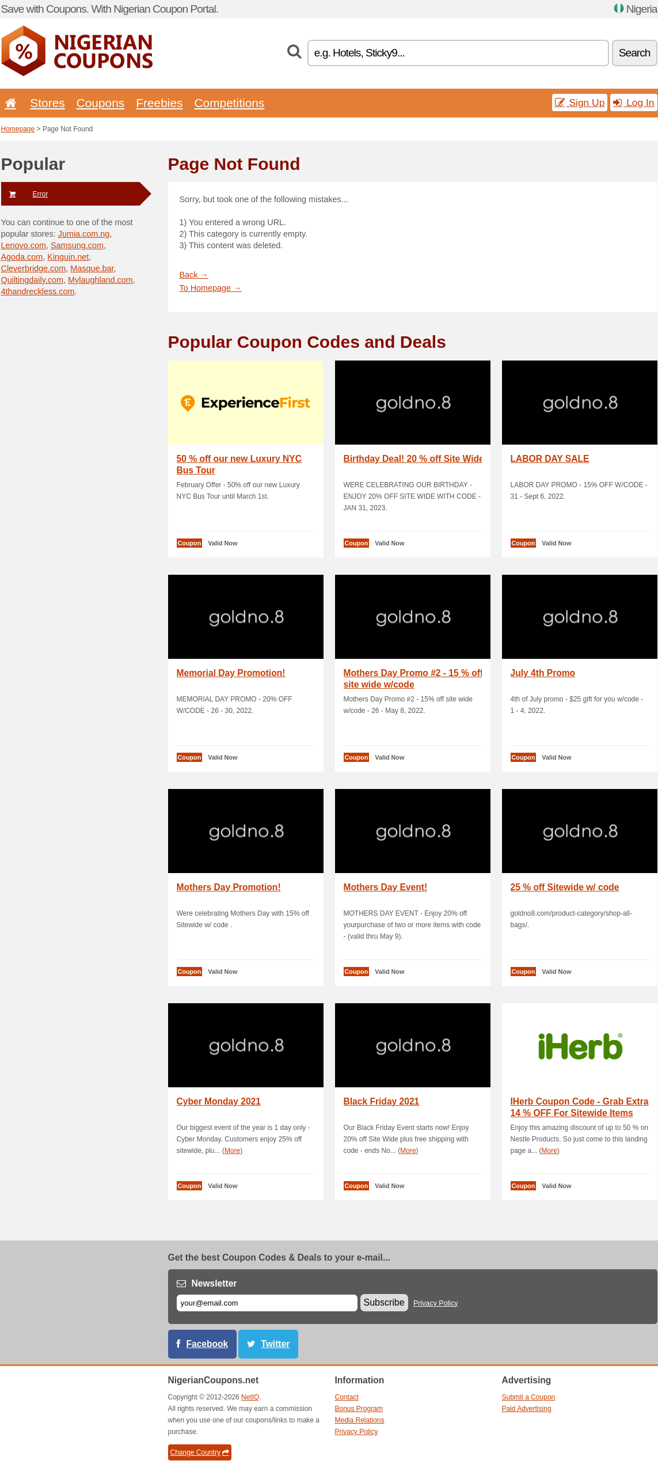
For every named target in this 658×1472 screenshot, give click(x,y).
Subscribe (384, 1302)
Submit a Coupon (529, 1397)
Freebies (159, 102)
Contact (347, 1397)
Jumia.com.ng (84, 233)
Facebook (208, 1344)
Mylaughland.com (100, 279)
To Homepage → (211, 288)
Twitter (275, 1344)
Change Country (199, 1452)
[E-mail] (267, 1303)
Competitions (229, 102)
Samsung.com (77, 245)
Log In (633, 102)
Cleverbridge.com (33, 268)
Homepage (18, 129)
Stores (47, 102)
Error (24, 194)
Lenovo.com (23, 245)
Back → (194, 274)
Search (635, 53)
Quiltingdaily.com (32, 279)
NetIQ (250, 1397)
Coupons (101, 102)
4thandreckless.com (38, 291)
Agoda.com (22, 256)
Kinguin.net (68, 256)
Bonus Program (359, 1409)
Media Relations (360, 1420)
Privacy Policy (435, 1303)
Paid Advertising (526, 1409)
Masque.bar (91, 268)
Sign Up (580, 102)
